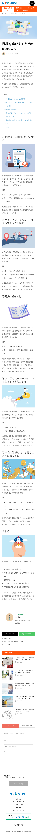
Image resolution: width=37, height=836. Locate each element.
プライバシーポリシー (18, 810)
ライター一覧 (18, 804)
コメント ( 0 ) (10, 725)
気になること (8, 9)
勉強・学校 (7, 641)
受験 (12, 641)
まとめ (8, 127)
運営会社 (18, 807)
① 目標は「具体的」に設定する (16, 99)
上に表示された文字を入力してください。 (15, 777)
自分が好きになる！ (19, 641)
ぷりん (18, 617)
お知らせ (18, 799)
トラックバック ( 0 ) (27, 725)
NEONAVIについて (18, 801)
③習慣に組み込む (11, 109)
